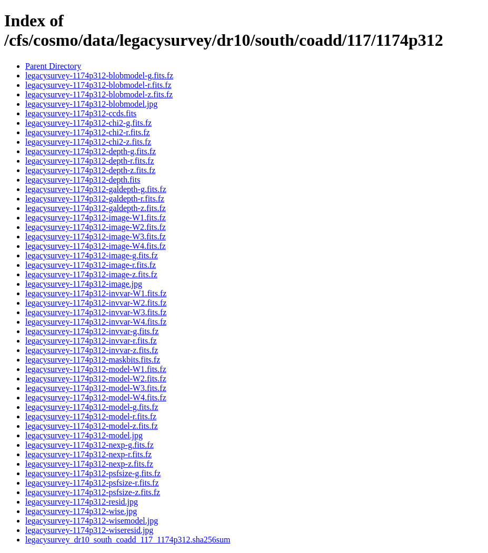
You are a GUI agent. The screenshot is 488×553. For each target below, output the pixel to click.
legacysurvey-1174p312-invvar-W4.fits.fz (95, 321)
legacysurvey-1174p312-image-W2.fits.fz (95, 227)
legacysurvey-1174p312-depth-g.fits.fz (90, 151)
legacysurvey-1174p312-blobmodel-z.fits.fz (99, 94)
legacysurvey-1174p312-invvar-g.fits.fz (91, 331)
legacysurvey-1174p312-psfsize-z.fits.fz (92, 492)
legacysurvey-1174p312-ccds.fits (80, 113)
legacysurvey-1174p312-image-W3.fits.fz (95, 236)
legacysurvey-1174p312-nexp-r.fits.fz (88, 454)
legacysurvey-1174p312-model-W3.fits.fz (95, 388)
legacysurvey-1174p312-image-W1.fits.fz (95, 217)
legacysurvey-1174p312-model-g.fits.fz (91, 407)
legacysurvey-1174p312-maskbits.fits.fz (92, 359)
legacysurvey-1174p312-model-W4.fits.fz (95, 397)
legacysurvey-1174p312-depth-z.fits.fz (90, 170)
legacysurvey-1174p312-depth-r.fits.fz (89, 160)
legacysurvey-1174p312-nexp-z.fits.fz (89, 463)
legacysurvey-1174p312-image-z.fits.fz (91, 274)
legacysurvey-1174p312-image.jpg (83, 283)
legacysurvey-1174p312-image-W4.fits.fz (95, 246)
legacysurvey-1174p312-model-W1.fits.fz (95, 369)
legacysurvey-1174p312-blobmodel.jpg (91, 103)
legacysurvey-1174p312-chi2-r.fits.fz (87, 132)
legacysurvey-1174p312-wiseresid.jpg (89, 530)
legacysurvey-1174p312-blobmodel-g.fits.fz (99, 75)
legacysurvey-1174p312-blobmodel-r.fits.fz (98, 85)
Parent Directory (53, 66)
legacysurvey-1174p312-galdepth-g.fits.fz (95, 189)
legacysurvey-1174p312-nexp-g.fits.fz (89, 444)
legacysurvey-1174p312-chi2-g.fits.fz (88, 122)
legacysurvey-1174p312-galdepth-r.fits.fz (94, 198)
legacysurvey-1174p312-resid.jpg (81, 501)
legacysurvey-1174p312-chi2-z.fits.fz (88, 141)
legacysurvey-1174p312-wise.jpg (81, 511)
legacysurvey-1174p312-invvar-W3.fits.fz (95, 312)
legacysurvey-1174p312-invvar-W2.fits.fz (95, 302)
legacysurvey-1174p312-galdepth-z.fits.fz (95, 208)
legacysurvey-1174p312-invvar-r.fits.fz (91, 340)
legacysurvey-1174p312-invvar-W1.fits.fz (95, 293)
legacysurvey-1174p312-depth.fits (82, 179)
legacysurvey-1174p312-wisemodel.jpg (91, 520)
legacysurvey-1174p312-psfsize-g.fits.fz (93, 473)
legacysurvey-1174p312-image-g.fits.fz (91, 255)
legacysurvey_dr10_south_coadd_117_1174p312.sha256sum (127, 539)
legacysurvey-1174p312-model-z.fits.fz (91, 425)
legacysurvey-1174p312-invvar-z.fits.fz (91, 350)
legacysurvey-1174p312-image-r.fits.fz (90, 264)
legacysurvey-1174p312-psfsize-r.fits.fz (92, 482)
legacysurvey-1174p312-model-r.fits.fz (90, 416)
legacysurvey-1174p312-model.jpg (84, 435)
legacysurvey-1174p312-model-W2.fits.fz (95, 378)
